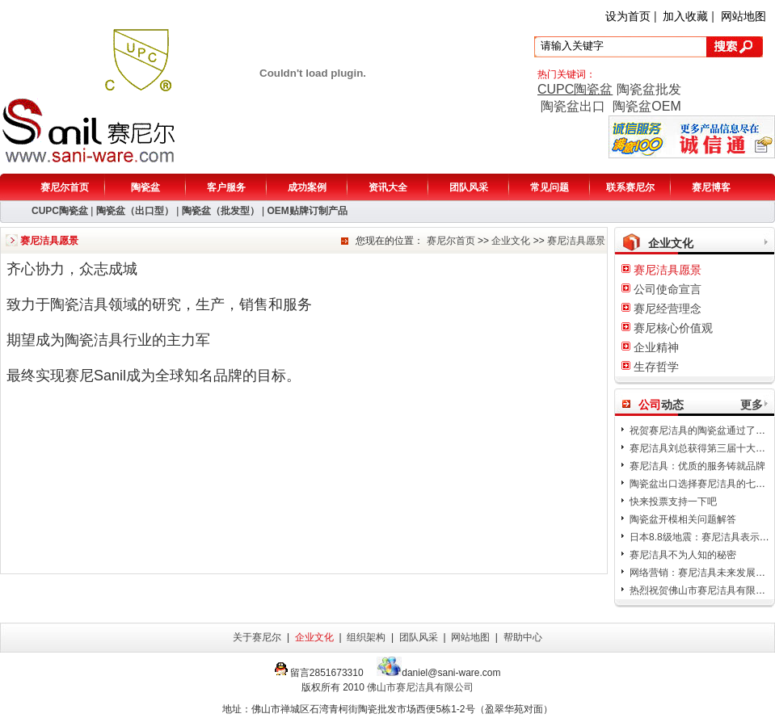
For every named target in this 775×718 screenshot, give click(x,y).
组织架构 (366, 637)
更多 (751, 404)
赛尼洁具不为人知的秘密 (683, 555)
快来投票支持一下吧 (673, 501)
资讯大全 (388, 187)
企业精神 (656, 347)
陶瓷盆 (145, 187)
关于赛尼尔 (257, 637)
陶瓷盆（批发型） (220, 210)
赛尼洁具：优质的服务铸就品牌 (697, 466)
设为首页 (628, 16)
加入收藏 (685, 16)
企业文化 (510, 240)
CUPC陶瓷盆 (575, 89)
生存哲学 (656, 366)
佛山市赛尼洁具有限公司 (420, 687)
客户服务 (226, 187)
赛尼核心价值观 (673, 327)
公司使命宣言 (667, 289)
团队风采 (468, 187)
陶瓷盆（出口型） (135, 210)
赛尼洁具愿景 (576, 240)
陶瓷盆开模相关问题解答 (683, 519)
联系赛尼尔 (630, 187)
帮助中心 (522, 637)
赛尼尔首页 (64, 187)
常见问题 (549, 187)
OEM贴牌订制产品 (307, 210)
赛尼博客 (711, 187)
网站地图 (743, 16)
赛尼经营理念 (667, 308)
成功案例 (307, 187)
